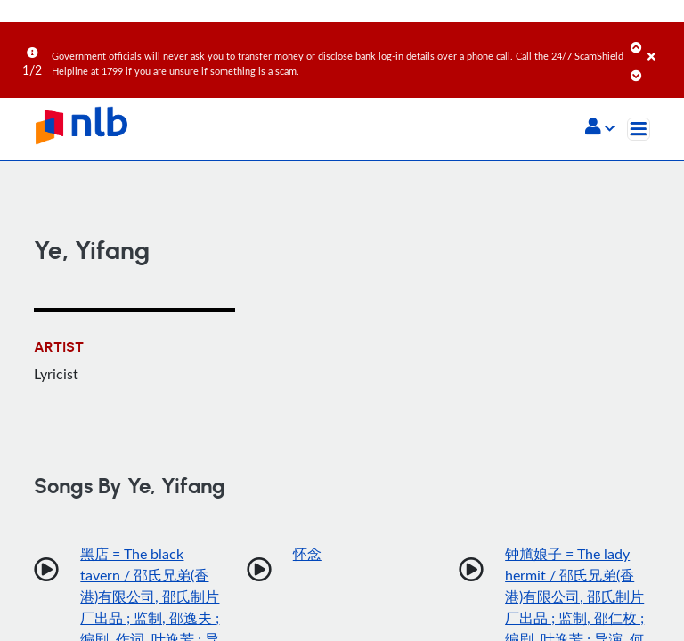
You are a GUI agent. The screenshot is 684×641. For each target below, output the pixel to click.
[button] (600, 128)
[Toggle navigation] (638, 129)
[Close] (662, 43)
